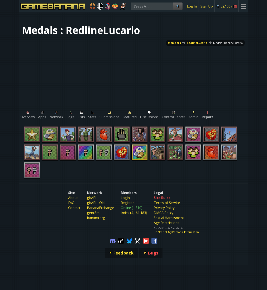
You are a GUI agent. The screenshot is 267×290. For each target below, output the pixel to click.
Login (125, 197)
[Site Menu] (243, 6)
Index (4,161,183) (134, 212)
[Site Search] (178, 6)
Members (174, 43)
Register (127, 202)
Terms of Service (167, 202)
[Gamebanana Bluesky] (129, 240)
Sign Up (206, 6)
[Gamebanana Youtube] (146, 240)
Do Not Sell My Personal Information (176, 232)
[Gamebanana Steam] (121, 240)
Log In (192, 6)
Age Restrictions (166, 222)
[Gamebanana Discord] (112, 240)
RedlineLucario (197, 43)
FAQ (71, 202)
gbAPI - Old (96, 202)
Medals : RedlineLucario (228, 43)
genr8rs (93, 212)
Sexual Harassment (169, 217)
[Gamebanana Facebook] (154, 240)
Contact (74, 207)
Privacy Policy (164, 207)
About (73, 197)
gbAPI (91, 197)
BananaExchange (100, 207)
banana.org (96, 217)
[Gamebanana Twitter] (137, 240)
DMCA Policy (163, 212)
